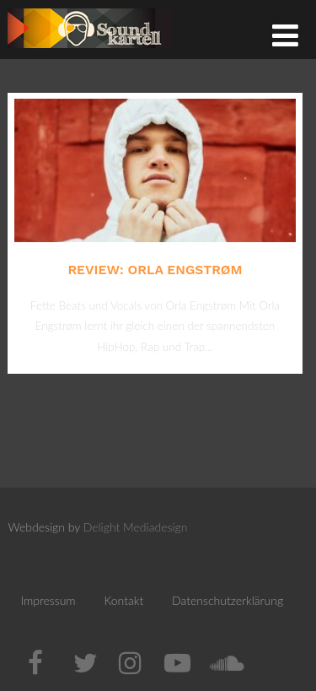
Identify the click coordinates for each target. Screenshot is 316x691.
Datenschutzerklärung (227, 600)
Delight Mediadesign (135, 527)
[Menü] (285, 34)
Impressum (47, 600)
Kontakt (123, 600)
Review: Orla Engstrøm (154, 270)
